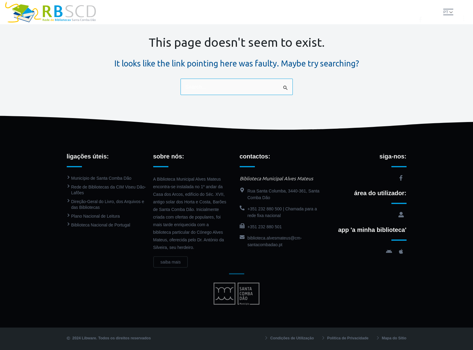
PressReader (261, 12)
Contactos (341, 12)
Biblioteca (192, 12)
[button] (429, 11)
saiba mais (170, 268)
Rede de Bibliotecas (146, 12)
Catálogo (226, 12)
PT (440, 11)
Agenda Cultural (302, 12)
